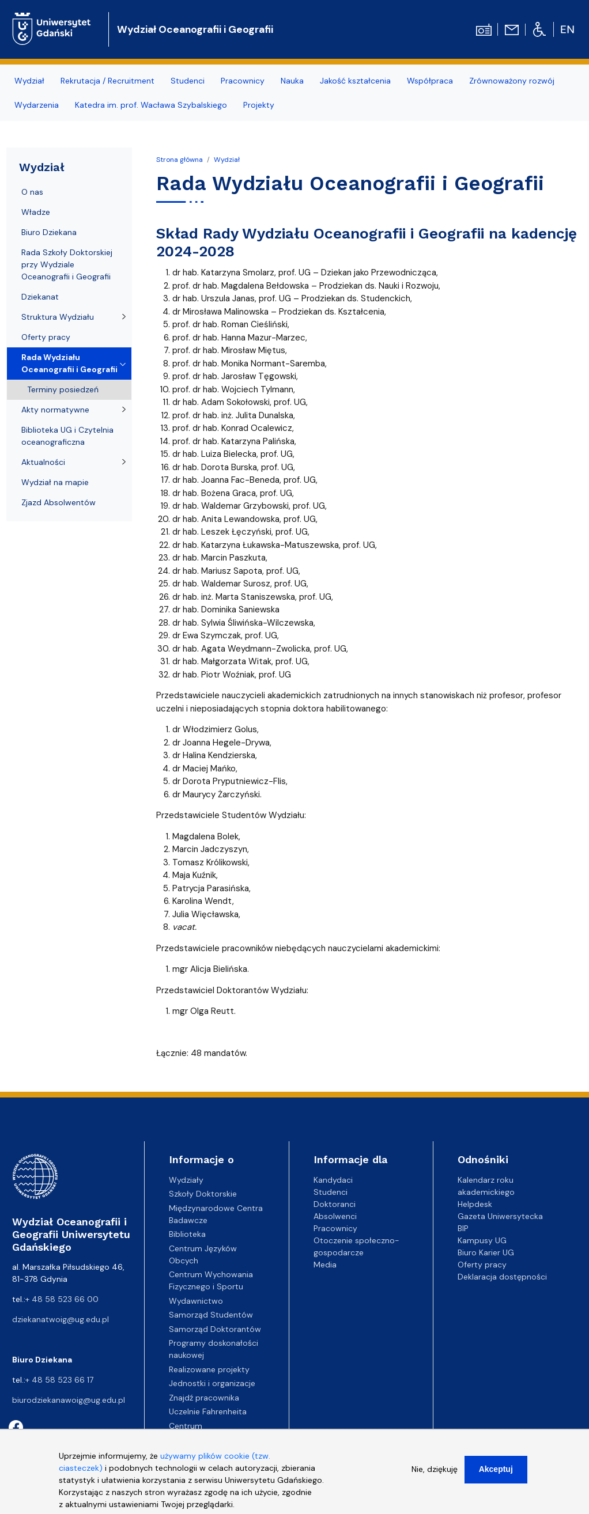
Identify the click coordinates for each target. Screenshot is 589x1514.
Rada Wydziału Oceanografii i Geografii (69, 363)
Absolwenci (335, 1216)
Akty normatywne (55, 409)
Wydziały (186, 1180)
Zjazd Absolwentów (58, 502)
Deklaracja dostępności (502, 1276)
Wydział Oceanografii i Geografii (195, 29)
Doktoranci (335, 1204)
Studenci (188, 80)
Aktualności (43, 462)
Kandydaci (333, 1180)
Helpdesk (475, 1204)
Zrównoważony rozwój (511, 80)
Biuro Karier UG (486, 1252)
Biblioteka (187, 1234)
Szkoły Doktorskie (203, 1194)
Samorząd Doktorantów (215, 1329)
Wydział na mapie (55, 482)
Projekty (258, 105)
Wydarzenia (36, 105)
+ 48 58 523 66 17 (59, 1380)
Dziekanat (40, 297)
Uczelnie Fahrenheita (208, 1411)
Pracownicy (243, 80)
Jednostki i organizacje (212, 1383)
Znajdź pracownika (204, 1397)
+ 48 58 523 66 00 (62, 1299)
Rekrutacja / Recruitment (107, 80)
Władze (35, 212)
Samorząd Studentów (211, 1314)
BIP (463, 1228)
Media (325, 1264)
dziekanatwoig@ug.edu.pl (60, 1319)
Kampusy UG (482, 1240)
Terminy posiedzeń (63, 389)
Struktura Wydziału (57, 317)
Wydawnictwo (196, 1301)
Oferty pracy (45, 337)
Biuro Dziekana (49, 232)
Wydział (29, 80)
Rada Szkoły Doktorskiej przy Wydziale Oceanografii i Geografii (66, 264)
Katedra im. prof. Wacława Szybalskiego (151, 105)
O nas (32, 192)
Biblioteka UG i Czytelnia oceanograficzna (67, 436)
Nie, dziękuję (434, 1477)
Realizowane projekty (209, 1369)
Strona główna (179, 159)
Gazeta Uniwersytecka (500, 1216)
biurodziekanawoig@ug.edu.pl (68, 1400)
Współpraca (430, 80)
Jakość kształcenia (355, 80)
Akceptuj (496, 1477)
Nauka (292, 80)
